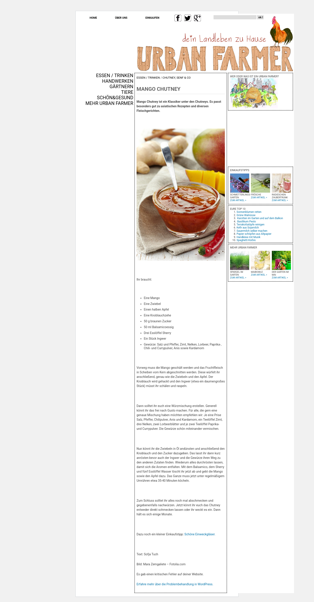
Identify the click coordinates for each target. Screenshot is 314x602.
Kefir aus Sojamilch (248, 227)
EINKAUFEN (152, 17)
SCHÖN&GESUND (115, 97)
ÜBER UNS (121, 17)
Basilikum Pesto (246, 221)
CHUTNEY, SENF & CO (176, 77)
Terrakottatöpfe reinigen (250, 224)
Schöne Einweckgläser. (199, 534)
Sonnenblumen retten (249, 211)
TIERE (127, 92)
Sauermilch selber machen (252, 230)
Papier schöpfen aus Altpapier (254, 233)
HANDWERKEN (117, 81)
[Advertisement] (120, 180)
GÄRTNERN (121, 86)
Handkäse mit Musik (248, 237)
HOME (93, 17)
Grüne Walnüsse (246, 215)
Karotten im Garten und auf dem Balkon (260, 218)
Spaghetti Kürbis (246, 240)
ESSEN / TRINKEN (114, 75)
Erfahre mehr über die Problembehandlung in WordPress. (175, 584)
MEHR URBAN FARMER (109, 103)
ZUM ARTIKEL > (238, 200)
